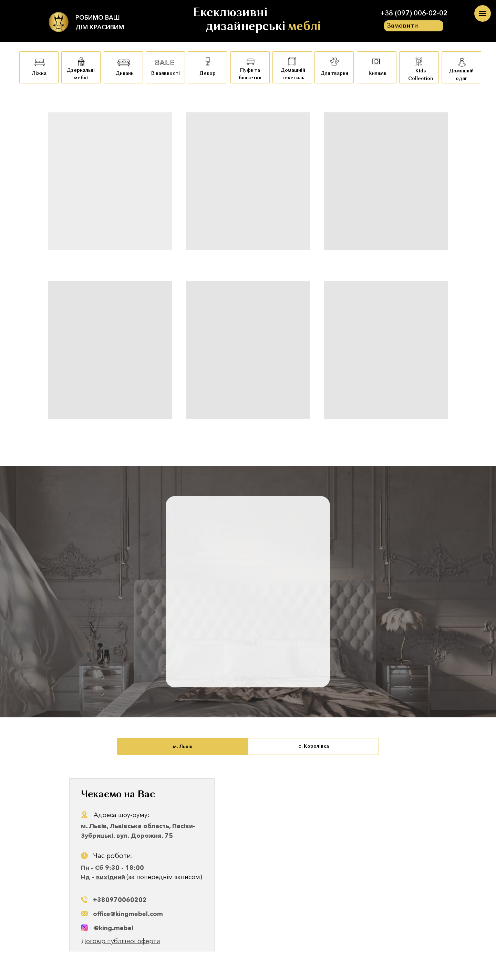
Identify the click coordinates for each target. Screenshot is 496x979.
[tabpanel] (248, 867)
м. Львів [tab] (183, 746)
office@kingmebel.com (128, 914)
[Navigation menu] (482, 13)
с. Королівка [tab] (313, 746)
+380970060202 (120, 900)
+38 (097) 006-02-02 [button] (413, 13)
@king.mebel (113, 928)
